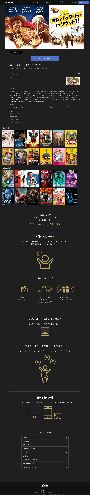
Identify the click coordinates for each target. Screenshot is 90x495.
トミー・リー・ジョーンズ (29, 107)
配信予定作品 (35, 2)
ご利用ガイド (42, 492)
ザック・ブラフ (53, 107)
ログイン (74, 2)
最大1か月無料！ (83, 2)
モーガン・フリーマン (42, 107)
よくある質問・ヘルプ (51, 492)
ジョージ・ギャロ (15, 119)
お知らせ (36, 492)
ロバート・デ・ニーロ (16, 107)
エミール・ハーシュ (63, 107)
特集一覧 (48, 2)
